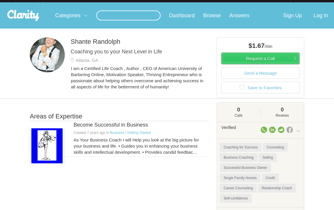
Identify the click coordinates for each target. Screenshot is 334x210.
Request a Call (260, 63)
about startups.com (311, 4)
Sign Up (292, 20)
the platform (31, 3)
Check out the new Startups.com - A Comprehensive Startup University (227, 4)
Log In (321, 20)
